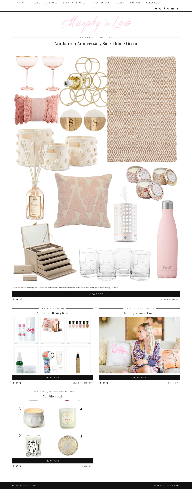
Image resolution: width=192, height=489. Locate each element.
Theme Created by (166, 486)
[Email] (172, 8)
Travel (36, 3)
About (120, 3)
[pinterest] (168, 8)
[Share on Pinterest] (21, 299)
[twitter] (156, 8)
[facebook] (164, 8)
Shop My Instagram (75, 3)
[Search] (177, 8)
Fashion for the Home (61, 392)
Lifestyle (51, 3)
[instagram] (160, 8)
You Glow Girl (52, 396)
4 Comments (173, 383)
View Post (96, 294)
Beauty (60, 309)
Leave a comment (170, 299)
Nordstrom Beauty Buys (52, 313)
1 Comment (87, 466)
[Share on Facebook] (13, 299)
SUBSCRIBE (152, 3)
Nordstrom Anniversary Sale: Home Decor (96, 43)
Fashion (21, 3)
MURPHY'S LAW (28, 486)
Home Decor (105, 38)
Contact (135, 3)
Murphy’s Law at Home (139, 313)
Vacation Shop (102, 3)
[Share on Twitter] (17, 299)
